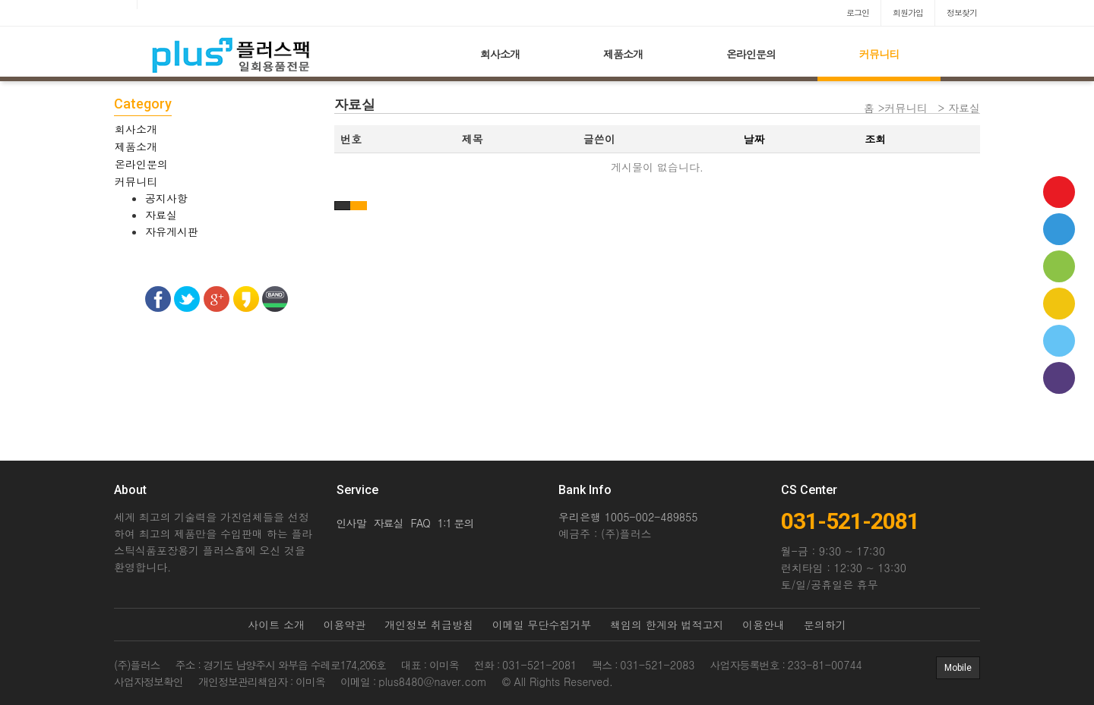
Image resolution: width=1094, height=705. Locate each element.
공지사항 (166, 198)
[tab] (216, 129)
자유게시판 (171, 231)
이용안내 (763, 624)
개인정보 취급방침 (428, 624)
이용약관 (345, 624)
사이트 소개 (276, 624)
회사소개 (500, 53)
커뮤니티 (879, 53)
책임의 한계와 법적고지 (666, 624)
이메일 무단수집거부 (542, 624)
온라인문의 (751, 53)
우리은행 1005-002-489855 (627, 516)
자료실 (161, 214)
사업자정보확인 (148, 681)
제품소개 (623, 53)
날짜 (753, 138)
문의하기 (825, 624)
